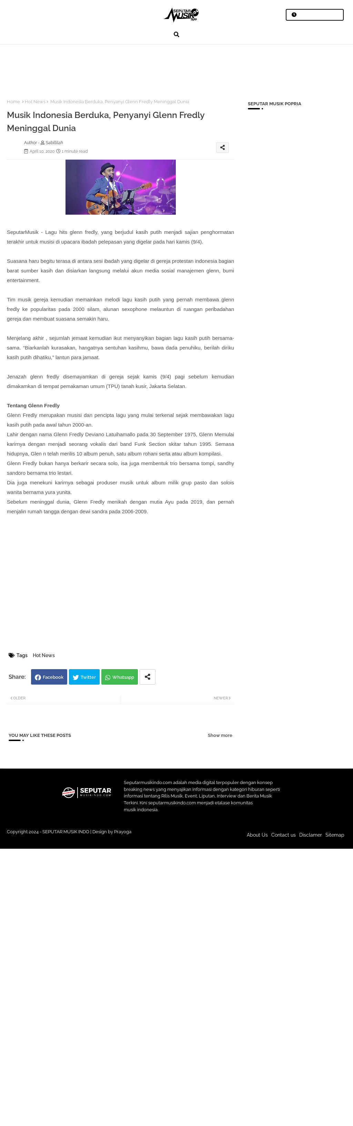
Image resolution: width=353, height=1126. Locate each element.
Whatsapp (123, 677)
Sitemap (334, 835)
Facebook (53, 677)
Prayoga (122, 831)
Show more (220, 735)
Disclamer (310, 835)
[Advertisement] (127, 67)
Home (13, 101)
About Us (257, 835)
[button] (176, 34)
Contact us (283, 835)
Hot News (35, 101)
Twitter (88, 677)
